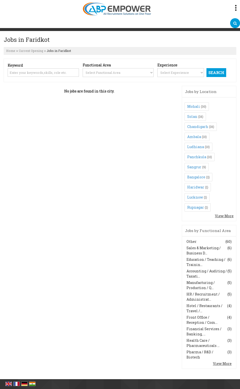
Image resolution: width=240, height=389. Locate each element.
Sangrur (194, 167)
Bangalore (196, 177)
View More (224, 216)
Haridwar (195, 187)
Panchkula (196, 157)
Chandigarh (197, 126)
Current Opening (31, 51)
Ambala (194, 136)
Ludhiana (195, 146)
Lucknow (195, 197)
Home (10, 51)
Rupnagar (195, 207)
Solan (192, 116)
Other (191, 241)
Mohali (193, 106)
